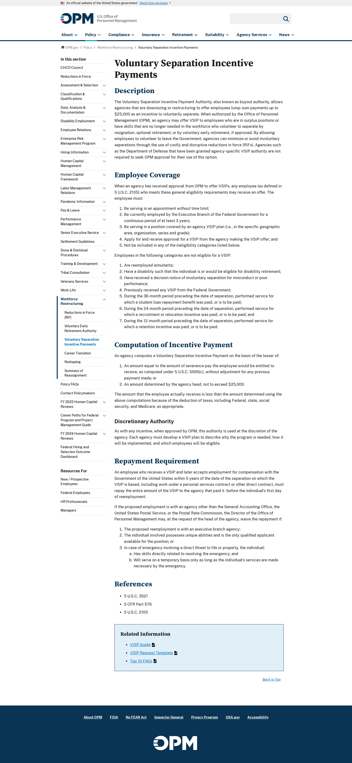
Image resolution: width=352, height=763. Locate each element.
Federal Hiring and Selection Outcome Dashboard (75, 451)
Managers (68, 510)
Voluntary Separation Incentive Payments (81, 342)
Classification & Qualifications (73, 96)
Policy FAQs (70, 384)
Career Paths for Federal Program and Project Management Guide (80, 420)
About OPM (93, 717)
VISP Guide (142, 644)
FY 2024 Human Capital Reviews (79, 436)
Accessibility (258, 717)
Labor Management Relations (76, 190)
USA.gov (233, 717)
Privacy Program (204, 717)
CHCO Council (72, 68)
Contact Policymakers (78, 393)
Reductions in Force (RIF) (79, 315)
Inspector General (168, 717)
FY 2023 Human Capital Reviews (79, 404)
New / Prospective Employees (75, 481)
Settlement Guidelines (77, 242)
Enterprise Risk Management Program (78, 141)
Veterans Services (74, 281)
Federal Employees (75, 493)
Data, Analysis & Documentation (73, 110)
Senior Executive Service (80, 233)
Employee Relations (76, 130)
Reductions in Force (76, 76)
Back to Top (272, 679)
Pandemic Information (78, 202)
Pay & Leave (70, 210)
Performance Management (71, 221)
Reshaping (72, 362)
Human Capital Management (72, 163)
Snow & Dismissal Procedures (74, 252)
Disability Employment (78, 121)
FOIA (114, 717)
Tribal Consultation (75, 273)
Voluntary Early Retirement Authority (80, 328)
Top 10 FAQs (143, 661)
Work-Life (68, 290)
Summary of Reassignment (75, 373)
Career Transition (77, 353)
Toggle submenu (105, 87)
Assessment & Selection (79, 85)
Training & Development (79, 264)
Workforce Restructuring (72, 301)
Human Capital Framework (72, 177)
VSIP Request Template (153, 653)
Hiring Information (75, 152)
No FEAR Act (136, 717)
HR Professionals (74, 502)
